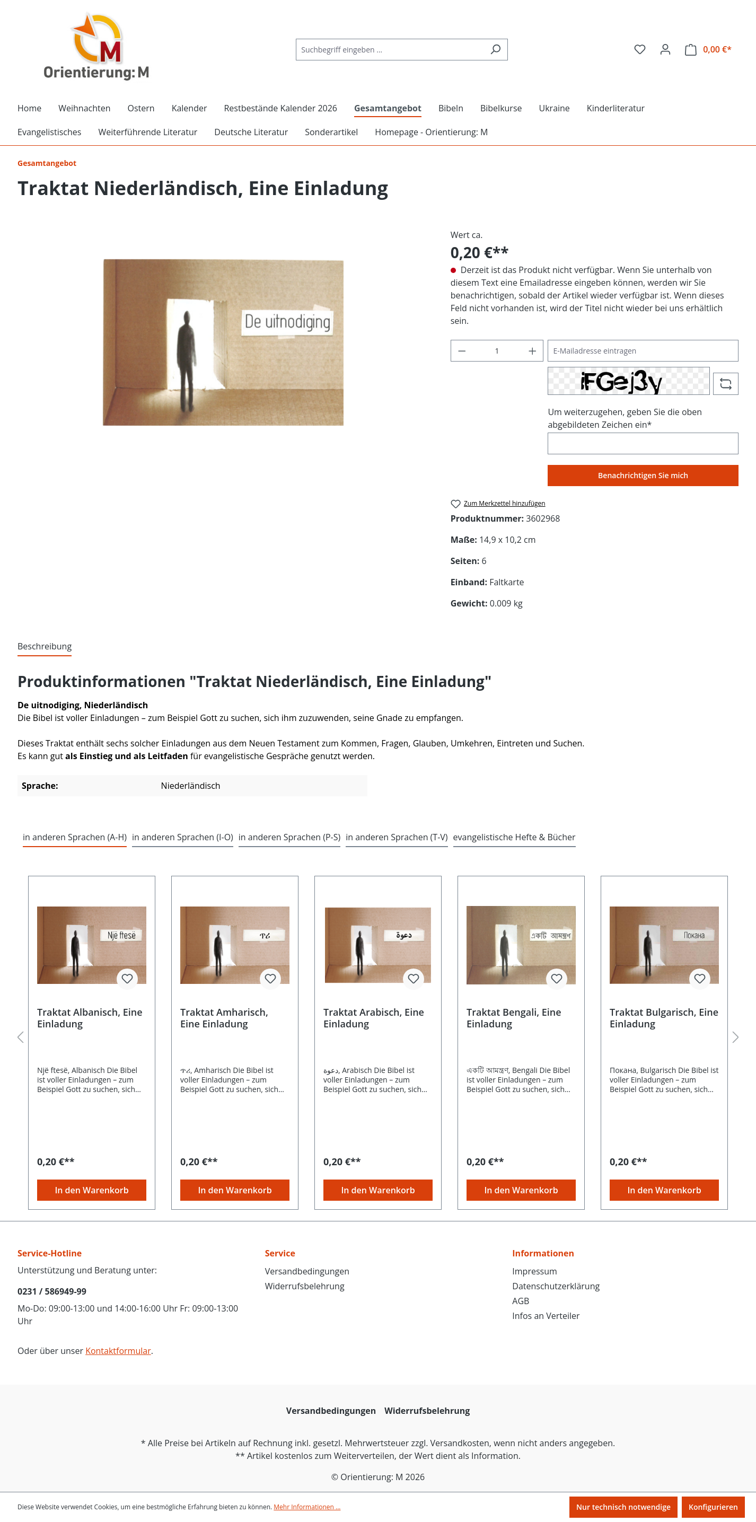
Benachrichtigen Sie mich (643, 475)
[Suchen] (495, 49)
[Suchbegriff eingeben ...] (390, 49)
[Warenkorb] (708, 49)
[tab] (44, 646)
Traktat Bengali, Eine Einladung (514, 1018)
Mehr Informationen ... (307, 1506)
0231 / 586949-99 (51, 1291)
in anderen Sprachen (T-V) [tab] (396, 837)
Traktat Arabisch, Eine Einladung (373, 1018)
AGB (520, 1301)
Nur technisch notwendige (623, 1507)
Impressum (534, 1271)
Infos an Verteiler (545, 1316)
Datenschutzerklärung (556, 1286)
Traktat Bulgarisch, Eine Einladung (664, 1018)
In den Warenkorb (91, 1190)
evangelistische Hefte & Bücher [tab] (514, 837)
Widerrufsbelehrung (305, 1286)
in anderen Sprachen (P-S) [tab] (289, 837)
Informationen (543, 1253)
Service (280, 1253)
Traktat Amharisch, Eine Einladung (224, 1018)
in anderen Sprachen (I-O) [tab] (182, 837)
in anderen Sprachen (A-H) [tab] (75, 837)
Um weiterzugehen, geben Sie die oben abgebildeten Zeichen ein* (625, 418)
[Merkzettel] (640, 49)
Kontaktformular (118, 1351)
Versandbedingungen (307, 1271)
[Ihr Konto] (665, 49)
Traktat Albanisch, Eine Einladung (90, 1018)
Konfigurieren (713, 1507)
